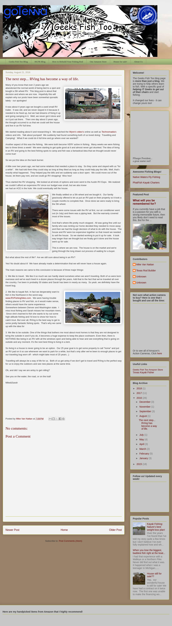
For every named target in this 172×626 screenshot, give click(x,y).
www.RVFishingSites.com (18, 298)
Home (64, 529)
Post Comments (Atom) (70, 541)
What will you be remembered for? (144, 202)
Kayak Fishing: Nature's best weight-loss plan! (156, 527)
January (144, 458)
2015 (140, 464)
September (145, 411)
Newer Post (12, 529)
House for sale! (120, 61)
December (145, 401)
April (142, 444)
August (143, 416)
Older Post (115, 529)
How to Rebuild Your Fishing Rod (67, 61)
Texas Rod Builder (146, 270)
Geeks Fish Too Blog (18, 61)
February (144, 453)
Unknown (141, 276)
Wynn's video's (76, 132)
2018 (140, 388)
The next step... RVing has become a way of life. (148, 424)
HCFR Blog (40, 61)
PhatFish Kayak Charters (146, 182)
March (143, 449)
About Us (138, 61)
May (141, 439)
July (141, 434)
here (159, 353)
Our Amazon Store (98, 61)
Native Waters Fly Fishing (146, 177)
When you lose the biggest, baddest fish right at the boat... (149, 551)
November (145, 406)
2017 (140, 393)
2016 (140, 398)
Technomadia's (108, 132)
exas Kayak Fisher (143, 372)
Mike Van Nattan (145, 264)
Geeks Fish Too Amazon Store (148, 369)
